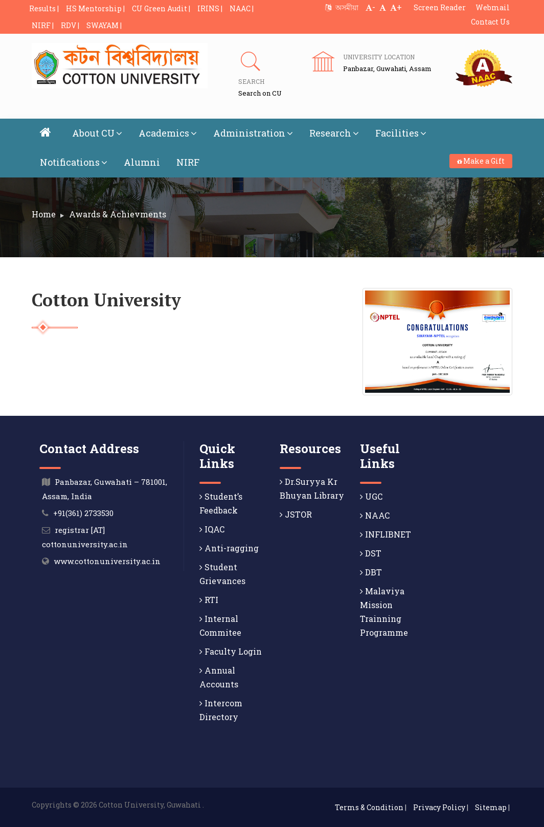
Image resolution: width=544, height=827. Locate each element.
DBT (371, 572)
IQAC (211, 529)
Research (334, 133)
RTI (208, 599)
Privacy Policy (439, 807)
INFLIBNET (385, 534)
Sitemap (491, 807)
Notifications (73, 162)
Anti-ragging (229, 548)
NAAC (375, 515)
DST (370, 553)
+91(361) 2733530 (83, 513)
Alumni (142, 162)
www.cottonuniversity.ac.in (107, 561)
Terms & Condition (369, 807)
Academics (168, 133)
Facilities (400, 133)
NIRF (187, 162)
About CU (97, 133)
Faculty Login (230, 651)
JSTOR (296, 514)
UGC (371, 496)
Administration (253, 133)
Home (44, 214)
